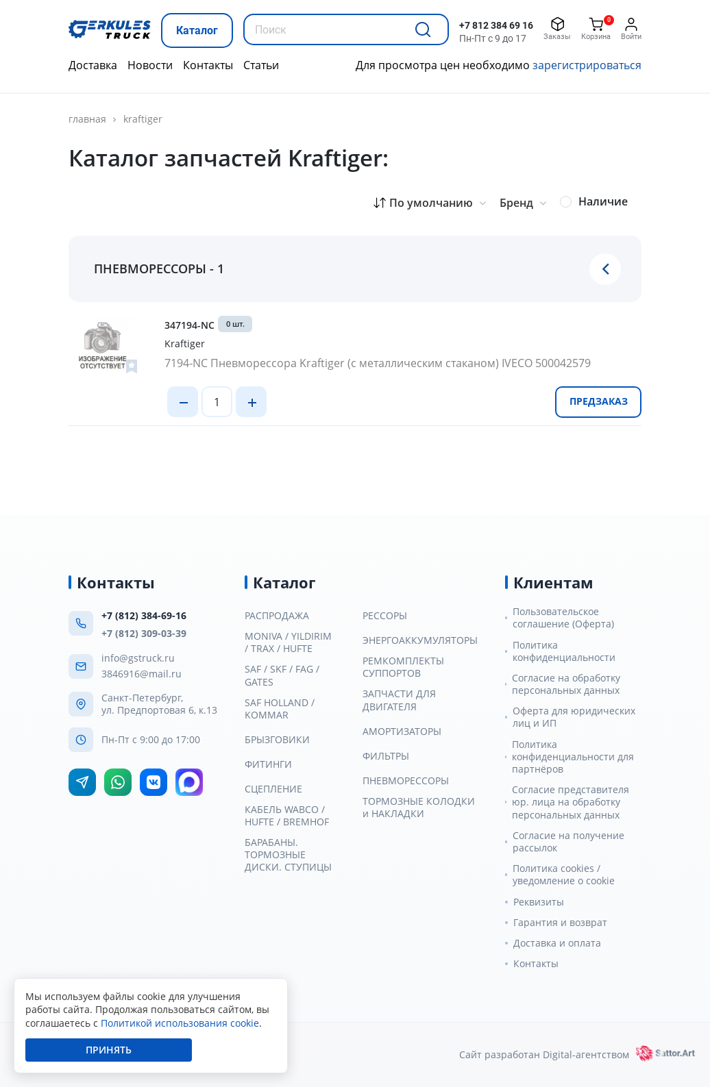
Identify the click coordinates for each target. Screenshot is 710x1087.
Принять (109, 1049)
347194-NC (189, 325)
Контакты (208, 65)
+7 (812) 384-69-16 (143, 615)
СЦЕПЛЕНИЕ (273, 789)
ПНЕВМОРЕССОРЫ (406, 781)
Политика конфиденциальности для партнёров (573, 756)
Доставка (93, 65)
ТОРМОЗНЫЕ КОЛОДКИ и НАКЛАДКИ (419, 807)
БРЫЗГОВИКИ (277, 740)
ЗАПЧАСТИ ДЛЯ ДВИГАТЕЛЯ (399, 700)
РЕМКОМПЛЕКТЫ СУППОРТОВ (403, 667)
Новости (150, 65)
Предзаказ (599, 401)
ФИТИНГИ (268, 764)
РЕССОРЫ (385, 616)
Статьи (261, 65)
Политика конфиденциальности (564, 651)
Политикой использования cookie (180, 1022)
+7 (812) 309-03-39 (143, 633)
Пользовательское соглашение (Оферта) (563, 617)
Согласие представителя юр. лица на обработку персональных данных (570, 802)
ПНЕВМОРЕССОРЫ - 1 (159, 268)
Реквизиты (538, 902)
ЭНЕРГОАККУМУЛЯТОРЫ (420, 640)
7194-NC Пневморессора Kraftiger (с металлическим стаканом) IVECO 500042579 (377, 363)
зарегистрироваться (586, 65)
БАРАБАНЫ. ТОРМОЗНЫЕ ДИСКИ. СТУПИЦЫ (288, 854)
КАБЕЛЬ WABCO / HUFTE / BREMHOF (287, 815)
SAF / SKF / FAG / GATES (282, 675)
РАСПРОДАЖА (277, 616)
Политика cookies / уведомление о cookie (564, 874)
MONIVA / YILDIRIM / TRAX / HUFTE (288, 642)
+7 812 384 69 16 (496, 25)
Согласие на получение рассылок (568, 841)
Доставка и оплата (557, 943)
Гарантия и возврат (560, 922)
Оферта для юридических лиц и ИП (574, 717)
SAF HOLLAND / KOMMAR (280, 709)
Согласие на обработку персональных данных (566, 684)
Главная (87, 119)
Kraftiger (142, 118)
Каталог (197, 30)
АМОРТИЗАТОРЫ (402, 731)
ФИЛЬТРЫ (386, 756)
